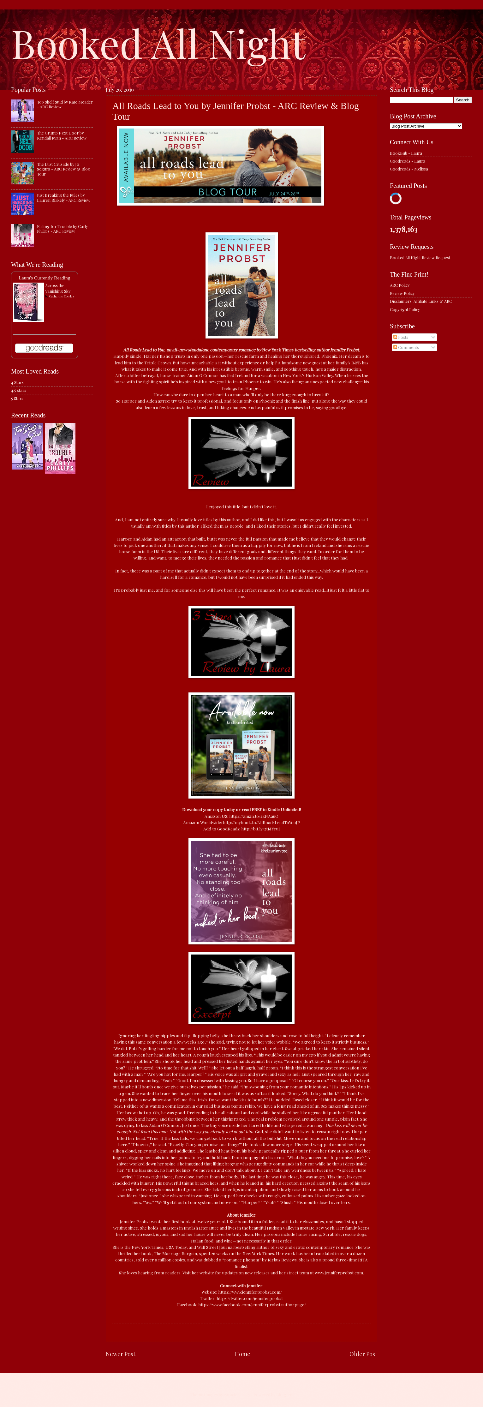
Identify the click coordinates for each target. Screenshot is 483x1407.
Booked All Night (158, 42)
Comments (406, 347)
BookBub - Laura (406, 153)
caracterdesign (238, 1394)
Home (242, 1354)
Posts (400, 337)
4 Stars (17, 382)
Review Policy (402, 293)
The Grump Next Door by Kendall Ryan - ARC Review (61, 135)
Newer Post (120, 1354)
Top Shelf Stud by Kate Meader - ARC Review (65, 104)
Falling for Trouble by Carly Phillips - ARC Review (62, 229)
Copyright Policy (405, 309)
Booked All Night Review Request (420, 257)
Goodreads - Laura (407, 161)
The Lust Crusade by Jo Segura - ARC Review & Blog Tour (63, 169)
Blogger (284, 1394)
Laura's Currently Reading (44, 277)
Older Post (363, 1354)
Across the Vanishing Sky (57, 288)
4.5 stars (18, 390)
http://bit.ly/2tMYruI (260, 828)
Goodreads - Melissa (409, 168)
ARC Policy (399, 285)
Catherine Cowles (61, 296)
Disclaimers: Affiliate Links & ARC (421, 301)
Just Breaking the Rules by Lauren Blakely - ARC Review (63, 197)
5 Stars (17, 398)
